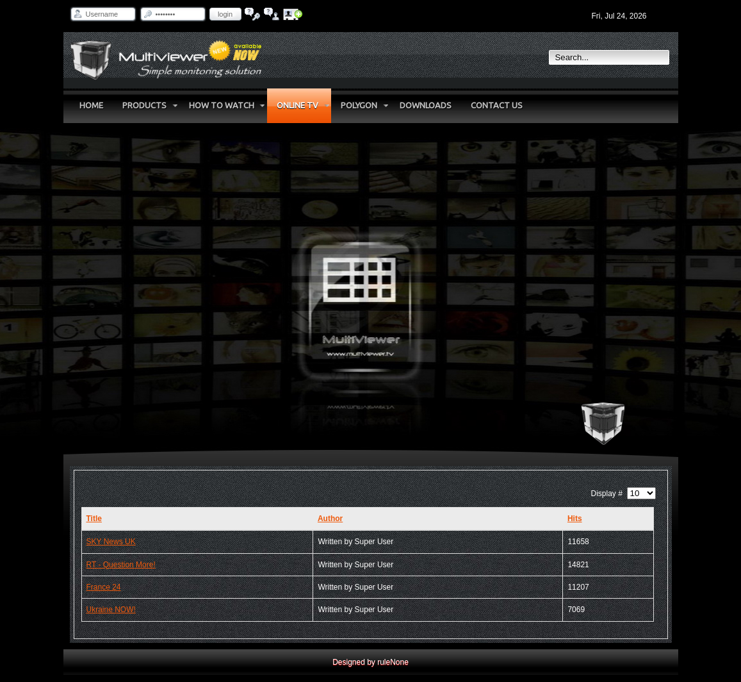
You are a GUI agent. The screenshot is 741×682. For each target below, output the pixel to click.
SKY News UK (111, 541)
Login (225, 14)
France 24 (103, 587)
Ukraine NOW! (111, 609)
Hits (574, 518)
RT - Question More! (121, 564)
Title (94, 518)
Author (330, 518)
